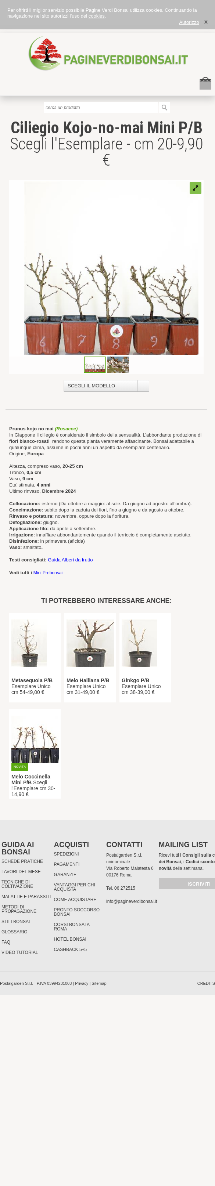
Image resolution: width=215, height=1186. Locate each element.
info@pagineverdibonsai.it (131, 901)
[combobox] (106, 386)
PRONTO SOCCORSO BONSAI (77, 912)
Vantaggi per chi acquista (74, 887)
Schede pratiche (22, 861)
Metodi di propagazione (18, 909)
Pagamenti (67, 864)
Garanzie (65, 874)
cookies (97, 16)
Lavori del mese (21, 871)
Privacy (81, 983)
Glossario (14, 931)
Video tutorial (19, 952)
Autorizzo (189, 22)
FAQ (5, 942)
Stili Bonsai (15, 921)
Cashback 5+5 (70, 949)
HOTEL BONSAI (70, 939)
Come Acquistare (75, 899)
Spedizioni (66, 854)
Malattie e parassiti (26, 896)
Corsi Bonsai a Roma (72, 927)
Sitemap (99, 983)
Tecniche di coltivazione (17, 884)
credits (206, 983)
